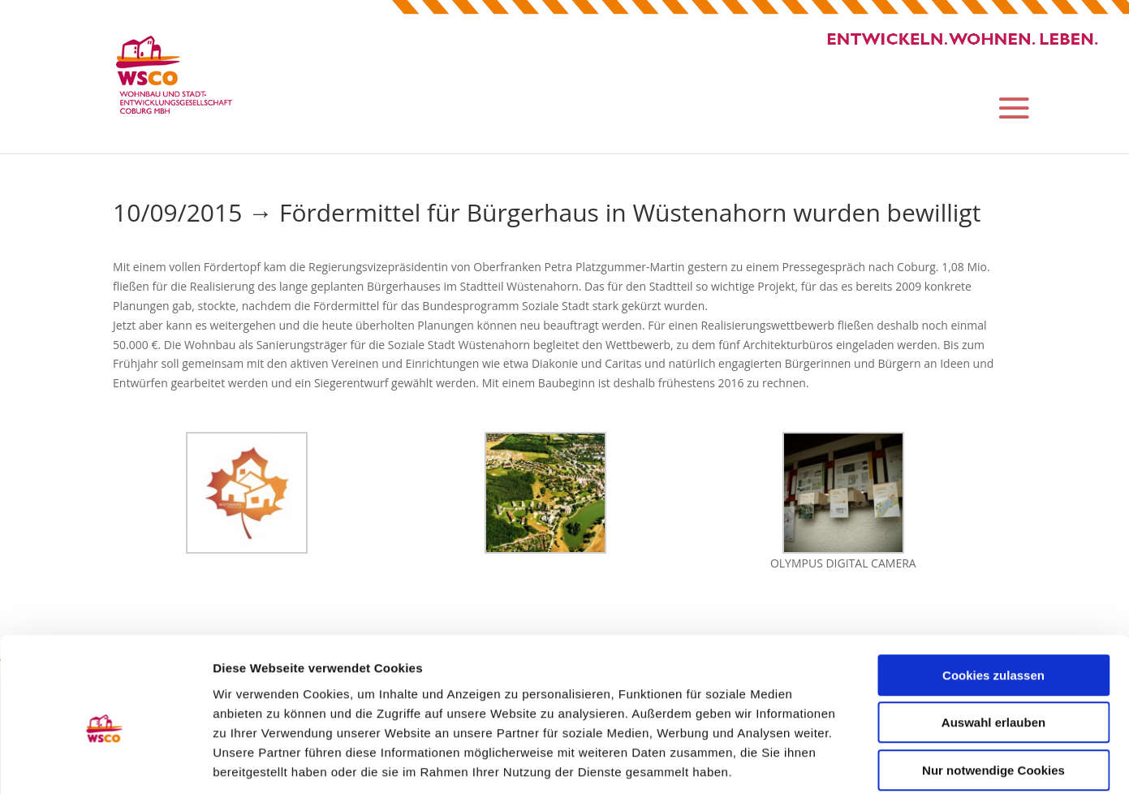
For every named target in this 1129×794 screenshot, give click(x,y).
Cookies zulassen (993, 595)
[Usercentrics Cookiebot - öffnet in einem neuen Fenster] (105, 762)
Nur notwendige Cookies (993, 690)
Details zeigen (863, 762)
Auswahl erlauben (993, 643)
